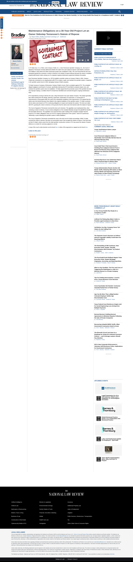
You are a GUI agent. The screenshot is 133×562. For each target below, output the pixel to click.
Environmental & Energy (46, 505)
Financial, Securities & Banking (47, 512)
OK (50, 2)
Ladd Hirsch (99, 272)
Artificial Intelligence (16, 502)
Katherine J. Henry (100, 339)
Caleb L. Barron (99, 214)
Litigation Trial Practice (82, 51)
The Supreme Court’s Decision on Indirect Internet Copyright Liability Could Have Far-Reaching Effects (107, 237)
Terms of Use (77, 534)
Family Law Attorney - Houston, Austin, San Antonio (17, 78)
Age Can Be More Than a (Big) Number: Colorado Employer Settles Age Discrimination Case (106, 295)
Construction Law (81, 49)
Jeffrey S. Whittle (112, 163)
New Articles (1, 23)
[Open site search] (119, 11)
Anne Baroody (99, 319)
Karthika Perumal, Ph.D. (101, 163)
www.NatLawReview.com (63, 536)
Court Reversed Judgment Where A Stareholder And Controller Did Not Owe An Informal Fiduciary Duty (107, 137)
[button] (108, 38)
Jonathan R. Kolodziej (101, 262)
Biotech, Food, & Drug (17, 512)
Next (123, 15)
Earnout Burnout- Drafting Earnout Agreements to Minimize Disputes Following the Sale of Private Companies (108, 316)
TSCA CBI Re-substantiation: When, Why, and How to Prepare (111, 459)
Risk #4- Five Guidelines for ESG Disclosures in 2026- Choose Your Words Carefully (60, 15)
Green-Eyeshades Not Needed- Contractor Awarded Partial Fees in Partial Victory (107, 286)
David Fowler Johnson (101, 141)
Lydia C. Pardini (111, 175)
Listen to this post (35, 131)
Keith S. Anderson (109, 252)
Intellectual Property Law (74, 505)
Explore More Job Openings (17, 88)
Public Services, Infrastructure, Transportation (80, 516)
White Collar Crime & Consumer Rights (78, 523)
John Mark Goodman (101, 230)
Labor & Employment (73, 509)
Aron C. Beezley (100, 327)
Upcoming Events (101, 381)
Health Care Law (43, 520)
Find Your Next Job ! (16, 73)
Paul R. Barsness (100, 222)
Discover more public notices (101, 124)
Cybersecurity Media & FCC (18, 523)
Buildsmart (63, 36)
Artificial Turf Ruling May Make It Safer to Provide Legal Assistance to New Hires (107, 220)
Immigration (42, 523)
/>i (88, 60)
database (29, 536)
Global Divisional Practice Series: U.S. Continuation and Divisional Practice (111, 418)
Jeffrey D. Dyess (100, 241)
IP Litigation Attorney (17, 86)
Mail (83, 60)
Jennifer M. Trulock (109, 222)
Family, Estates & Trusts (45, 509)
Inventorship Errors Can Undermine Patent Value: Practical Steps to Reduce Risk (107, 160)
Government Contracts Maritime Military (82, 46)
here (56, 127)
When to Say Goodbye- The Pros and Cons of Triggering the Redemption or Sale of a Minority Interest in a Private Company (108, 269)
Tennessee (79, 55)
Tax (68, 520)
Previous (121, 15)
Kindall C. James (100, 252)
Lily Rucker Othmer (100, 299)
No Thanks (55, 2)
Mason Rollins (17, 61)
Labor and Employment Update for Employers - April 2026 (111, 439)
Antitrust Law (14, 505)
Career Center (69, 11)
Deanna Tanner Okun (101, 175)
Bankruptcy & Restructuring (18, 509)
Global (41, 516)
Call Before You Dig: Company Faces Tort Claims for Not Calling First (107, 228)
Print (80, 60)
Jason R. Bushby (111, 262)
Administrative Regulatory (83, 53)
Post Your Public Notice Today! (103, 53)
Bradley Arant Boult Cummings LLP (49, 36)
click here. (112, 554)
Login (122, 4)
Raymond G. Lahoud (101, 131)
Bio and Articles (15, 68)
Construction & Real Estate (18, 520)
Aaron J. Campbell (100, 309)
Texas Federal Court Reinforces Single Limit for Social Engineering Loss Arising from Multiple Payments (108, 306)
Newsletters (48, 11)
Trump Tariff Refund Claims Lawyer (105, 129)
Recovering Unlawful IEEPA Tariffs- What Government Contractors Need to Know (107, 325)
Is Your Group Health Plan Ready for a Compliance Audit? (105, 15)
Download (85, 60)
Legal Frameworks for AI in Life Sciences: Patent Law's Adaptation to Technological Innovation (110, 397)
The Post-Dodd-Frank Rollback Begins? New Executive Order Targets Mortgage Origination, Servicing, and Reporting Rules (108, 259)
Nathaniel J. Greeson (110, 327)
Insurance (70, 502)
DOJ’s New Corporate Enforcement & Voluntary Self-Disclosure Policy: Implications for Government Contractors (108, 346)
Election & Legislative (45, 502)
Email (14, 63)
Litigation (70, 512)
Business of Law (15, 516)
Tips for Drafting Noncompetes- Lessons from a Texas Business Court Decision (106, 278)
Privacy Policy (85, 534)
